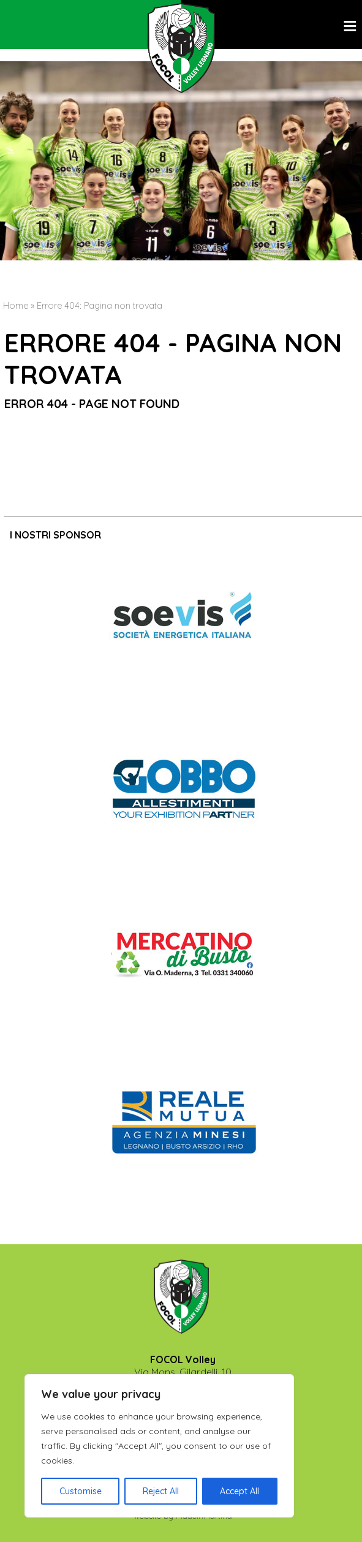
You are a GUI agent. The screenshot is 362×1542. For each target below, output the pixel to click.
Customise (80, 1491)
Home (15, 305)
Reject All (161, 1491)
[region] (159, 1445)
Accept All (239, 1491)
